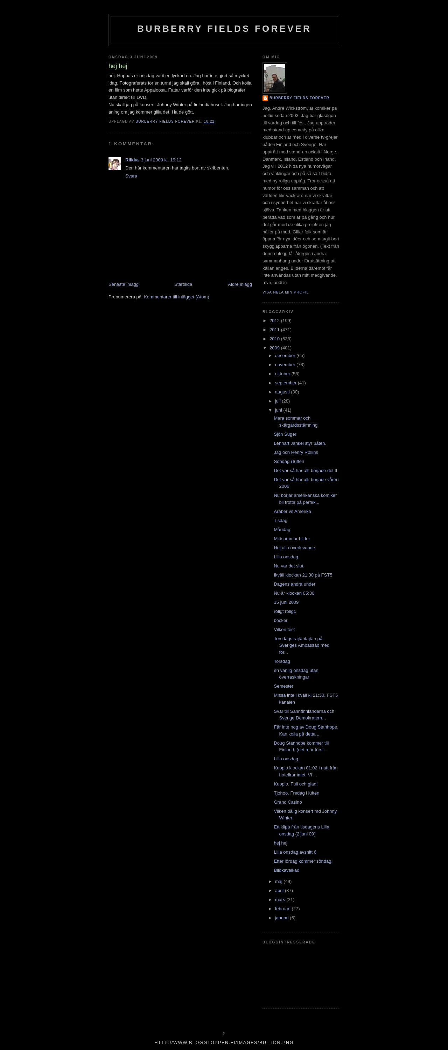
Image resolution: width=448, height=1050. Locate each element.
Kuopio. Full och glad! (295, 784)
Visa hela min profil (285, 292)
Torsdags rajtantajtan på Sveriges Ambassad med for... (301, 645)
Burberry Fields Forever (224, 28)
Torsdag (282, 661)
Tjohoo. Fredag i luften (296, 793)
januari (282, 917)
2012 (275, 320)
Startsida (183, 284)
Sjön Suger (285, 434)
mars (281, 899)
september (286, 382)
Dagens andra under (294, 584)
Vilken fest (284, 629)
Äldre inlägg (240, 284)
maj (279, 881)
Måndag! (283, 529)
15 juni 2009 (286, 602)
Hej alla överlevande (294, 547)
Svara (131, 176)
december (285, 355)
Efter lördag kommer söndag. (303, 861)
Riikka (132, 159)
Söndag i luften (289, 461)
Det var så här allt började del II (305, 470)
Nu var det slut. (289, 566)
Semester (283, 686)
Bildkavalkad (286, 870)
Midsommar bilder (292, 538)
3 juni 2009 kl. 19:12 (161, 159)
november (285, 364)
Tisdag (280, 520)
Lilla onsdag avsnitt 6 (295, 852)
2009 (275, 347)
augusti (283, 391)
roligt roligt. (285, 611)
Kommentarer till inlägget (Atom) (176, 296)
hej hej (280, 843)
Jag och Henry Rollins (296, 452)
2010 (275, 338)
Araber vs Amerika (292, 511)
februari (283, 908)
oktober (283, 373)
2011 (275, 329)
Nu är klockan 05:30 (294, 593)
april (280, 890)
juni (279, 410)
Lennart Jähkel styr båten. (300, 443)
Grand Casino (288, 802)
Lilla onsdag (286, 556)
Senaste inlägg (123, 284)
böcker (280, 620)
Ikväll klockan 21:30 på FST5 (303, 575)
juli (278, 401)
